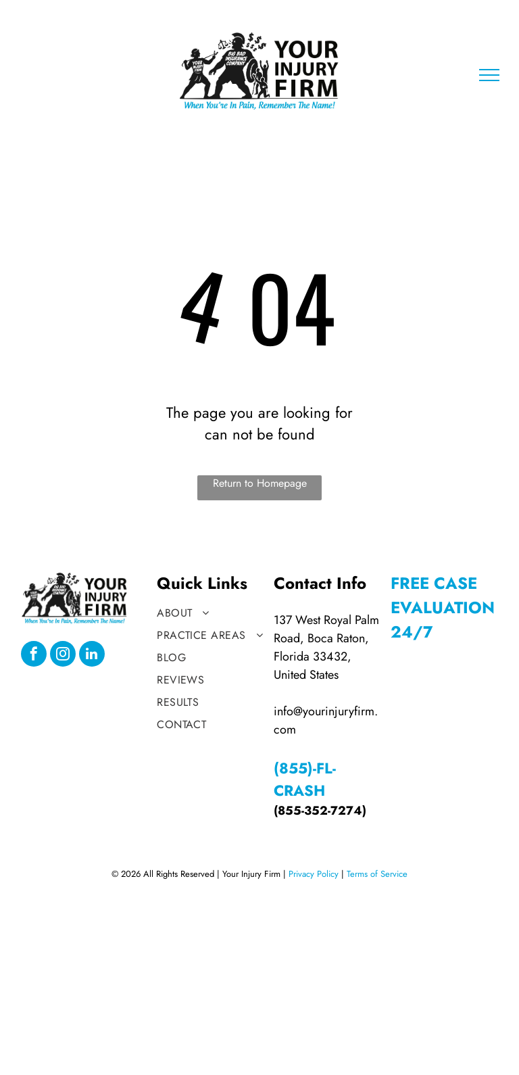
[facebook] (34, 655)
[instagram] (63, 655)
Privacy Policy (314, 873)
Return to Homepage (260, 483)
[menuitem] (211, 613)
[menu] (489, 75)
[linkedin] (92, 655)
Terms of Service (377, 873)
